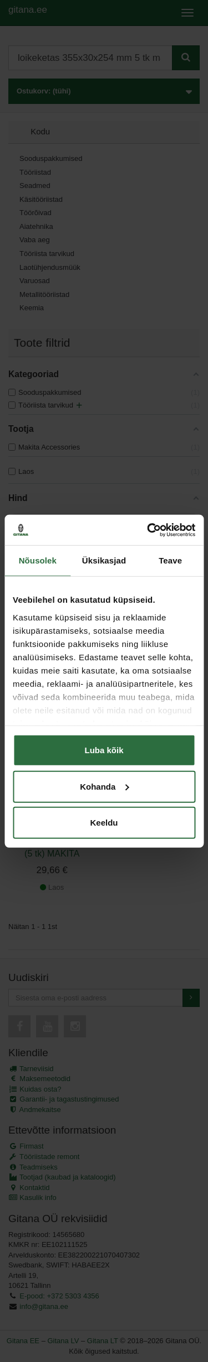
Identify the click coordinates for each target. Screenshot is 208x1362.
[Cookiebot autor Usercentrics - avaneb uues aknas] (148, 530)
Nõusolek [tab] (38, 560)
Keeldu (104, 822)
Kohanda (104, 786)
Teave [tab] (170, 560)
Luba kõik (103, 750)
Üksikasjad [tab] (104, 560)
